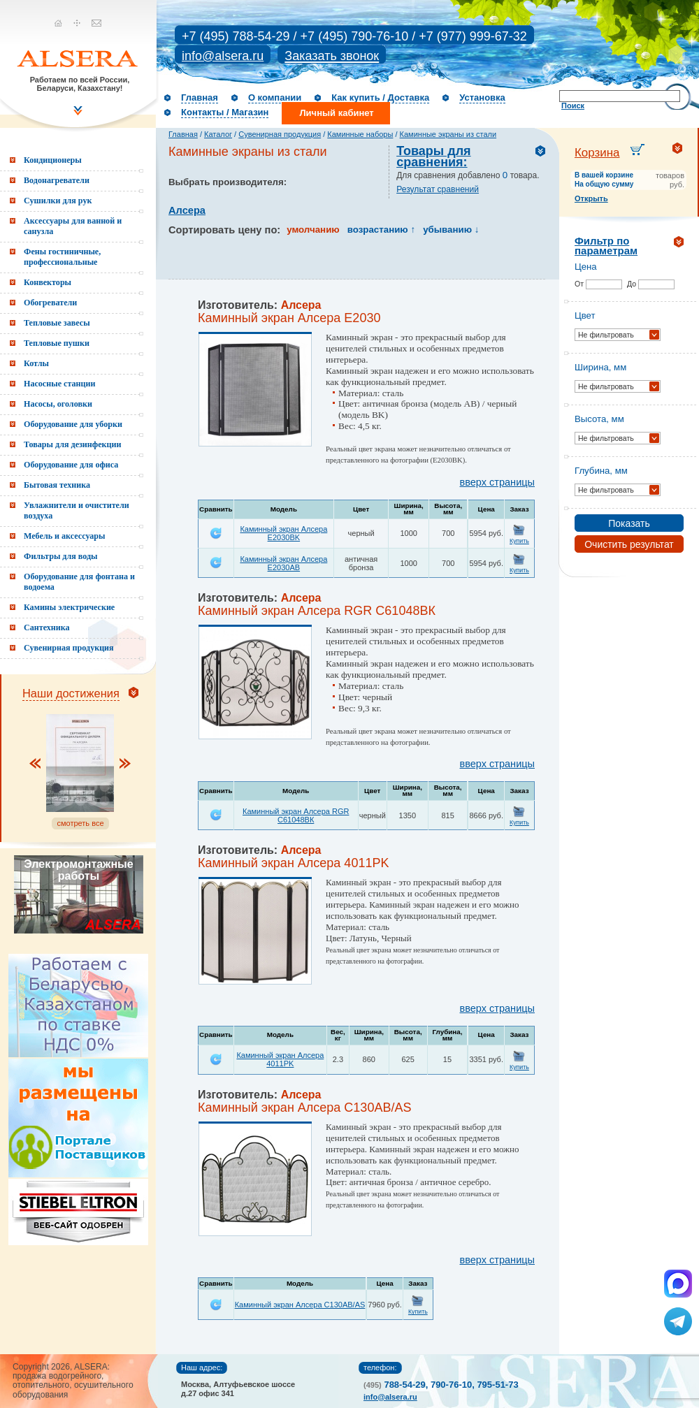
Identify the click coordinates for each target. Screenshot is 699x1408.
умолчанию (313, 229)
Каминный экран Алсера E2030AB (283, 563)
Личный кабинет (336, 113)
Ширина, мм (600, 367)
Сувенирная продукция (279, 134)
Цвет (585, 315)
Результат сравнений (437, 189)
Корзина (597, 152)
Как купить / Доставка (380, 97)
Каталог (218, 134)
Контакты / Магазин (224, 112)
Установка (482, 97)
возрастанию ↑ (381, 229)
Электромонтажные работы (78, 870)
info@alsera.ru (223, 56)
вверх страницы (497, 482)
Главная (199, 97)
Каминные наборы (360, 134)
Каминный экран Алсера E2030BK (283, 533)
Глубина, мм (601, 470)
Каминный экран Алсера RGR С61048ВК (296, 815)
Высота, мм (599, 419)
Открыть (591, 198)
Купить (519, 540)
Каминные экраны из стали (448, 134)
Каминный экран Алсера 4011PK (280, 1059)
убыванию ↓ (451, 229)
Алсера (187, 210)
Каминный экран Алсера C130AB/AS (300, 1304)
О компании (274, 97)
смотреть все (80, 823)
